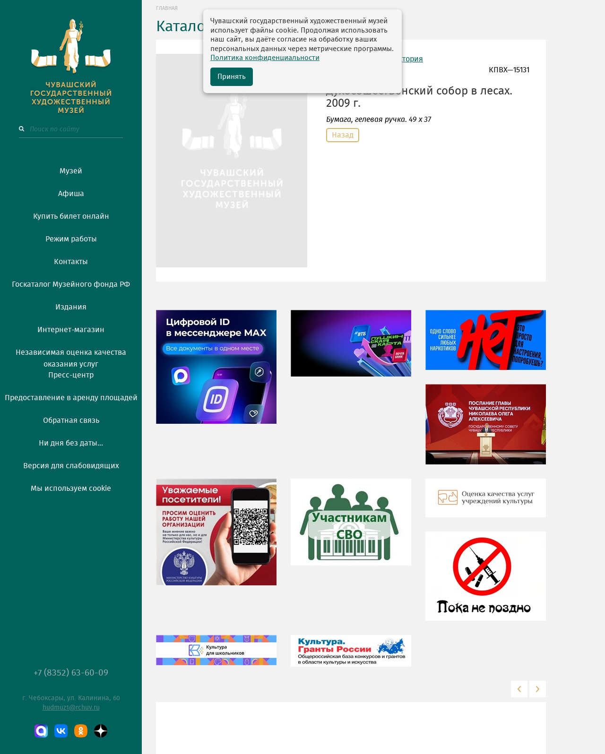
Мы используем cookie (71, 488)
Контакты (71, 262)
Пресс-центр (71, 375)
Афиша (71, 193)
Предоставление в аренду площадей (71, 398)
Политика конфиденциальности (265, 57)
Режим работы (71, 239)
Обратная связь (71, 420)
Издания (70, 307)
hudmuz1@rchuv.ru (71, 707)
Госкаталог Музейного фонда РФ (71, 284)
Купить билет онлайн (71, 216)
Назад (343, 135)
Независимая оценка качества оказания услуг (71, 357)
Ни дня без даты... (71, 443)
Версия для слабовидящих (71, 466)
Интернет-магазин (70, 330)
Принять (231, 76)
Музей (71, 171)
